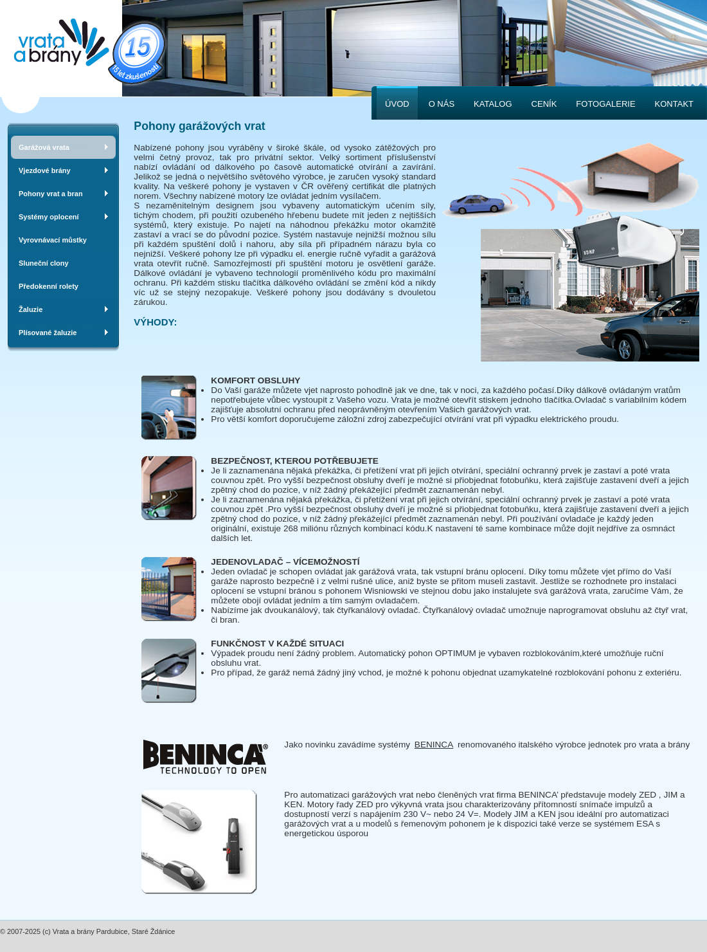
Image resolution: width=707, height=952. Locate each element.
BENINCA (434, 744)
